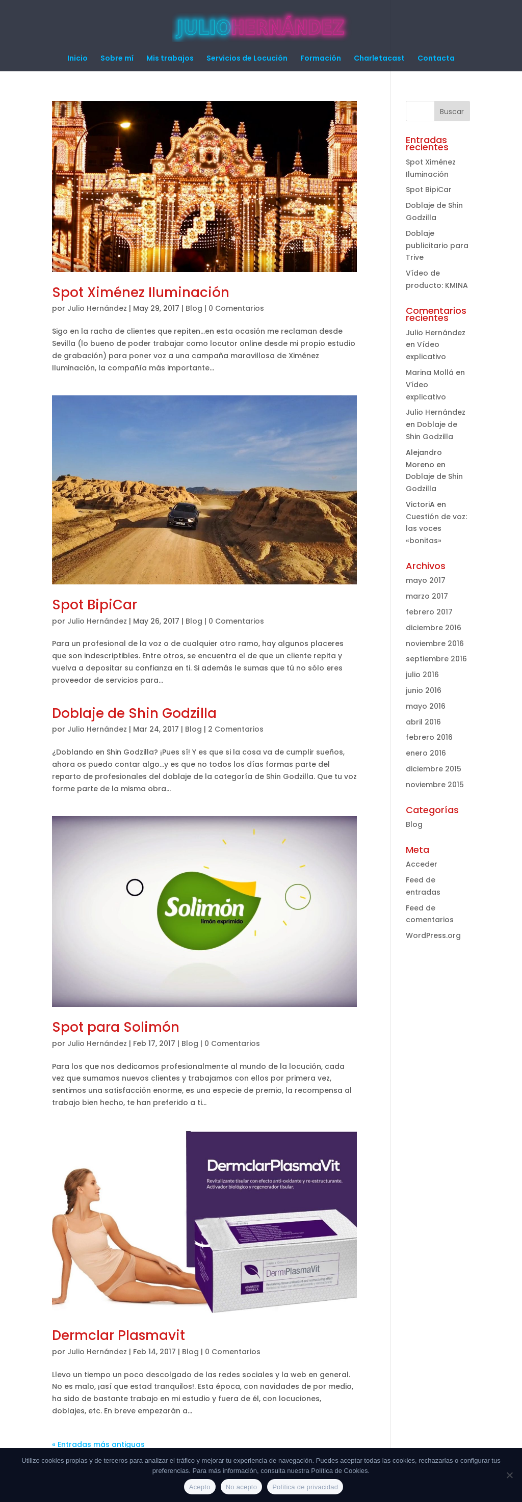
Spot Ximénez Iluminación (140, 292)
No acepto (241, 1487)
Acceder (421, 864)
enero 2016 (426, 753)
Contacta (436, 59)
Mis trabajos (170, 59)
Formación (320, 59)
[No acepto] (509, 1475)
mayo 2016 (426, 706)
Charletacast (379, 59)
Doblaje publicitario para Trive (437, 245)
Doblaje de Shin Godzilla (134, 713)
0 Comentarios (236, 308)
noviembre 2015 (435, 785)
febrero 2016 (429, 737)
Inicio (77, 59)
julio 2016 (422, 674)
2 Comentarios (236, 729)
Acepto (200, 1487)
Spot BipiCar (94, 605)
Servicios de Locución (247, 59)
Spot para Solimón (115, 1027)
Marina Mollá (430, 372)
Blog (194, 308)
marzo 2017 (427, 596)
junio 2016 (423, 690)
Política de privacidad (305, 1487)
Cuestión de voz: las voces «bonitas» (436, 529)
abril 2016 (423, 722)
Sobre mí (117, 59)
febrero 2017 (429, 612)
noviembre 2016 (435, 643)
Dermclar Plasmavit (118, 1335)
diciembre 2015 (433, 769)
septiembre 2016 (436, 659)
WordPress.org (433, 935)
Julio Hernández (97, 308)
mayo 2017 (426, 580)
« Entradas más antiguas (98, 1444)
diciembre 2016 (433, 628)
